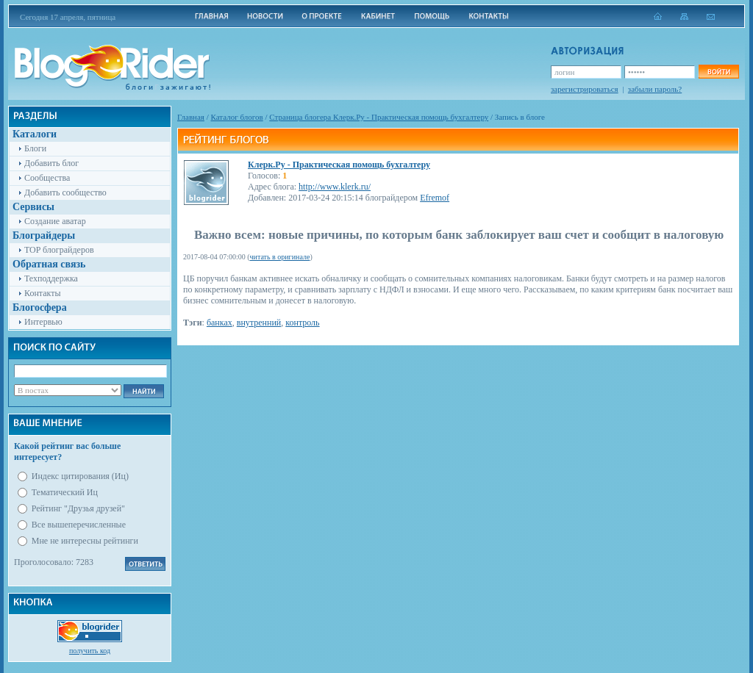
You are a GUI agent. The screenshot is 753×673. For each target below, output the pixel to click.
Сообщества (47, 178)
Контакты (42, 293)
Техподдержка (51, 278)
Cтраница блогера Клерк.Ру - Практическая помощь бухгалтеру (378, 116)
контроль (302, 322)
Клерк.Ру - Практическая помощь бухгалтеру (339, 164)
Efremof (434, 197)
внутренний (259, 322)
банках (219, 322)
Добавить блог (51, 163)
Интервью (43, 322)
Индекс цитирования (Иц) (80, 476)
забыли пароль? (655, 88)
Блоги (35, 148)
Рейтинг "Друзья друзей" (78, 508)
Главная (190, 116)
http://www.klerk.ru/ (335, 186)
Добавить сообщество (65, 192)
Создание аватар (55, 221)
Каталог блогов (237, 116)
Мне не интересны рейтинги (85, 541)
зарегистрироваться (584, 88)
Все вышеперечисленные (79, 524)
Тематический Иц (65, 492)
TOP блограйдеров (59, 250)
